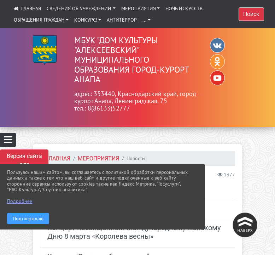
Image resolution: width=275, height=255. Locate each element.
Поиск (251, 14)
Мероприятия (138, 8)
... (144, 20)
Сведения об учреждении (79, 8)
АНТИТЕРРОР (122, 20)
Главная (58, 158)
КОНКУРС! (85, 20)
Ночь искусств (184, 8)
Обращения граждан (39, 20)
